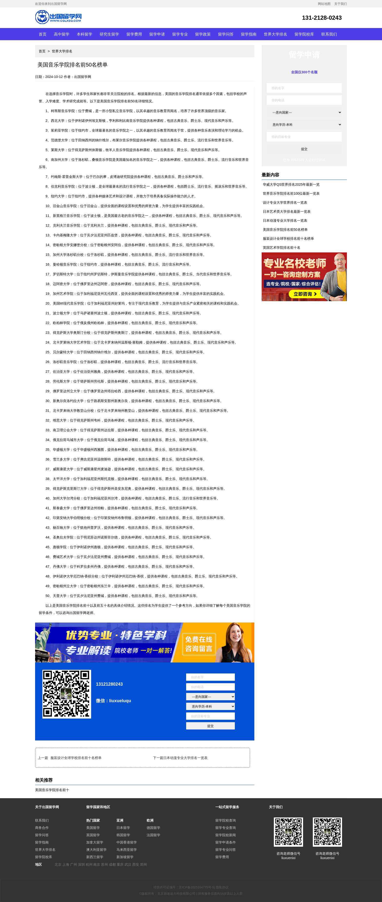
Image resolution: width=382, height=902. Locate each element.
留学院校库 (304, 34)
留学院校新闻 (225, 835)
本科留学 (84, 34)
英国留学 (93, 835)
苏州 (104, 864)
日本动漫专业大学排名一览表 (185, 757)
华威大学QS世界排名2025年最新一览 (291, 184)
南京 (96, 864)
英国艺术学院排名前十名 (281, 247)
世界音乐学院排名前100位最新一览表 (291, 193)
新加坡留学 (125, 857)
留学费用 (134, 34)
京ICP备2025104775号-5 (196, 887)
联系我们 (329, 34)
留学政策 (203, 34)
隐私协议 (222, 887)
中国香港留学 (126, 842)
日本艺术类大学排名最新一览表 (287, 211)
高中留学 (61, 34)
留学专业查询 (225, 827)
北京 (58, 864)
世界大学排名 (275, 34)
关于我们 (340, 3)
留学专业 (180, 34)
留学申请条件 (225, 842)
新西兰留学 (94, 857)
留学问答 (226, 34)
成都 (112, 864)
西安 (135, 864)
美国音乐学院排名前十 (52, 790)
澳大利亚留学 (96, 849)
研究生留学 (109, 34)
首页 (43, 34)
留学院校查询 (225, 820)
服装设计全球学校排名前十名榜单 (76, 757)
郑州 (143, 864)
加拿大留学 (94, 842)
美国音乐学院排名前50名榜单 (285, 229)
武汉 (127, 864)
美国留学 (93, 827)
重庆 (120, 864)
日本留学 (123, 827)
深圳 (81, 864)
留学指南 (249, 34)
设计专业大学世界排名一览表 (285, 202)
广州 (73, 864)
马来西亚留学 (126, 849)
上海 (65, 864)
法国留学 (153, 835)
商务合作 (42, 827)
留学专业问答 (225, 849)
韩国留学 (123, 835)
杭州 (89, 864)
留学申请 (157, 34)
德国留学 (153, 827)
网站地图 (324, 3)
